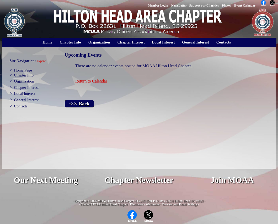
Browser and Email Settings (179, 204)
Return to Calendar (91, 81)
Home (47, 42)
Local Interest (163, 42)
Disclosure (136, 204)
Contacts (223, 42)
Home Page (23, 70)
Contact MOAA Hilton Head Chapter (104, 204)
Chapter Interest (131, 42)
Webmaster (153, 204)
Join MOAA (232, 180)
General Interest (195, 42)
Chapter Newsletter (139, 180)
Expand (41, 61)
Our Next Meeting (46, 180)
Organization (99, 42)
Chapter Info (70, 42)
